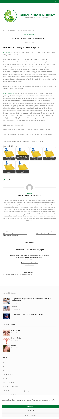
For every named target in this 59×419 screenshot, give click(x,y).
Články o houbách (30, 35)
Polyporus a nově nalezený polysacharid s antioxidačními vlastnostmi (15, 234)
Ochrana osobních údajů (9, 383)
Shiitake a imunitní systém (29, 263)
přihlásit (30, 274)
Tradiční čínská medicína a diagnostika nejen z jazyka (17, 391)
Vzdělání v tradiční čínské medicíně (12, 395)
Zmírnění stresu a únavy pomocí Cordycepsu (29, 250)
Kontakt (5, 371)
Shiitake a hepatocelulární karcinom (46, 234)
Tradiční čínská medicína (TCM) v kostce (12, 387)
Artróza (14, 307)
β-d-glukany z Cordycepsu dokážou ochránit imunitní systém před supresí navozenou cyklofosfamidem (29, 256)
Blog (4, 363)
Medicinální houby (8, 93)
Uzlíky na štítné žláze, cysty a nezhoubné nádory (27, 314)
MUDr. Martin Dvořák (29, 195)
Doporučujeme (6, 366)
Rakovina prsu (7, 52)
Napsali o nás (6, 379)
